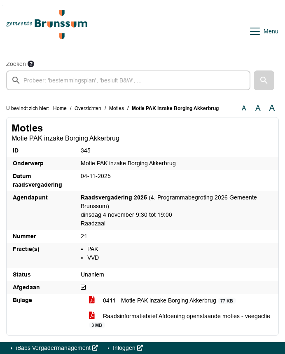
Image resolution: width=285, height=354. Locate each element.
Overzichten (88, 108)
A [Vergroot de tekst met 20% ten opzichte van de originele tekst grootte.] (258, 108)
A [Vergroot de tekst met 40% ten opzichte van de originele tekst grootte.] (272, 108)
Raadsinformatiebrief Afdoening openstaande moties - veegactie (179, 320)
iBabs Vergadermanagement (56, 348)
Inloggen (127, 348)
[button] (264, 80)
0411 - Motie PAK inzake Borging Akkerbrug (162, 300)
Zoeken (16, 64)
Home (60, 108)
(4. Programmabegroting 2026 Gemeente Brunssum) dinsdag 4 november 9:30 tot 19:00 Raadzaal (169, 210)
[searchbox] (128, 80)
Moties (116, 108)
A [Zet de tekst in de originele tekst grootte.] (244, 108)
